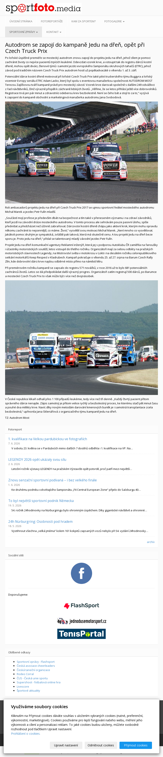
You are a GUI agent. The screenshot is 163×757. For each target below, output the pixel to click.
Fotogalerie (114, 21)
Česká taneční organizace (33, 670)
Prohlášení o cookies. (25, 734)
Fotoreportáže (52, 21)
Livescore (23, 686)
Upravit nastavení (66, 745)
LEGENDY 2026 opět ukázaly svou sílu (37, 459)
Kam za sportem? (84, 21)
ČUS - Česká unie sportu (32, 678)
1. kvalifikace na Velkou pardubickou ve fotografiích (47, 439)
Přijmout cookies (136, 745)
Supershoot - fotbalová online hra (38, 682)
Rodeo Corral (25, 674)
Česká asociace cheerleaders (36, 666)
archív (151, 542)
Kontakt (53, 32)
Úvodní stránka (21, 21)
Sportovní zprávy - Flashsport (36, 662)
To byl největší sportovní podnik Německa (41, 500)
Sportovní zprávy (23, 32)
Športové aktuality (28, 690)
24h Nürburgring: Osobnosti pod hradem (40, 521)
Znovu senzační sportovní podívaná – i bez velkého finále (52, 480)
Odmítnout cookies (101, 745)
